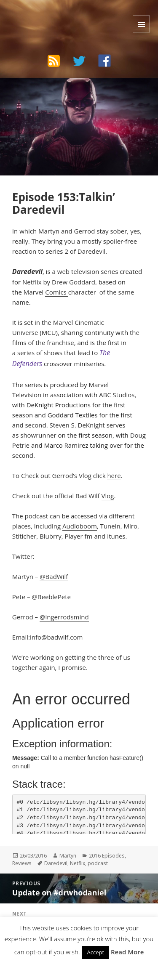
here (114, 475)
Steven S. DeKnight (76, 425)
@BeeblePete (51, 596)
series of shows (39, 352)
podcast (98, 863)
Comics (56, 292)
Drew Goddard (73, 282)
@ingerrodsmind (64, 617)
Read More (127, 952)
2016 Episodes (107, 855)
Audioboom (79, 526)
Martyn (67, 855)
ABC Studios (116, 394)
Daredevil (55, 863)
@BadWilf (54, 576)
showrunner (38, 435)
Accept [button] (95, 952)
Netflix (32, 282)
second (35, 425)
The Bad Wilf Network (59, 14)
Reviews (22, 863)
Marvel (35, 292)
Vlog (108, 495)
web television (78, 271)
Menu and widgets (141, 24)
